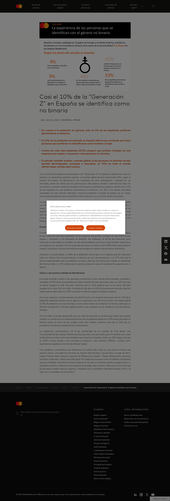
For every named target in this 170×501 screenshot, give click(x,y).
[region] (85, 217)
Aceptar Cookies (95, 228)
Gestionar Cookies (74, 228)
